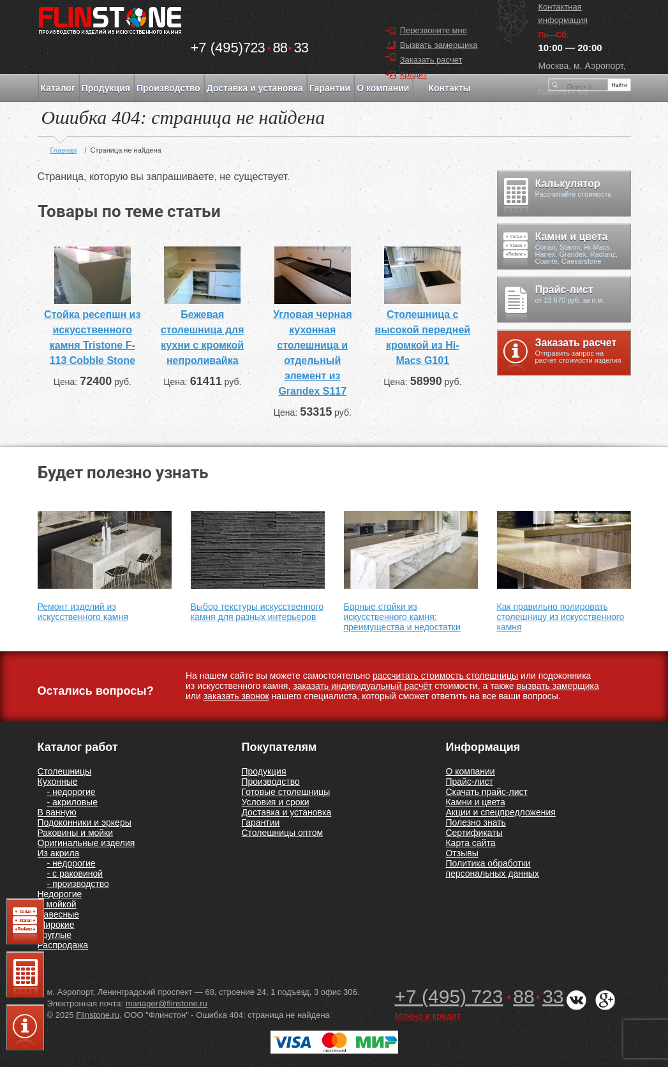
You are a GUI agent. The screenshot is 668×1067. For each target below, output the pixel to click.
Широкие (56, 924)
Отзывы (461, 853)
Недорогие (60, 894)
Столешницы (65, 771)
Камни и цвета (475, 802)
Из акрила (59, 853)
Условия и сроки (275, 802)
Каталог (58, 88)
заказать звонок (236, 696)
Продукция (106, 88)
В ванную (57, 812)
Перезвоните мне (433, 30)
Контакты (449, 88)
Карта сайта (470, 843)
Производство (168, 88)
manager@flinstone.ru (166, 1003)
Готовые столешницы (285, 792)
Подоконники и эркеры (84, 822)
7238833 (250, 48)
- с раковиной (75, 873)
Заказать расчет (431, 59)
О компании (383, 88)
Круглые (55, 935)
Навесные (59, 914)
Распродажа (63, 945)
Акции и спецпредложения (500, 812)
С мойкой (57, 904)
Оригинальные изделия (86, 843)
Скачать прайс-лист (486, 792)
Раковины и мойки (76, 833)
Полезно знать (475, 822)
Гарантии (329, 88)
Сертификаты (473, 833)
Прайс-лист (469, 781)
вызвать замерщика (558, 686)
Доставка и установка (255, 88)
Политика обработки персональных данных (491, 868)
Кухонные (58, 781)
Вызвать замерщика (439, 45)
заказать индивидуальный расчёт (362, 686)
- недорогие (71, 792)
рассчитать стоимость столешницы (445, 675)
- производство (78, 884)
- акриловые (72, 802)
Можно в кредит (428, 1016)
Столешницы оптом (282, 833)
